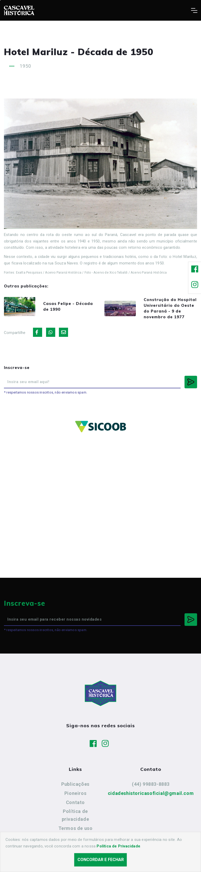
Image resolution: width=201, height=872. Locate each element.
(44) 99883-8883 (151, 784)
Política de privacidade (75, 815)
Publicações (75, 784)
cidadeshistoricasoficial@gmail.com (151, 793)
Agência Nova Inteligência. (163, 861)
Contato (75, 802)
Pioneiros (75, 793)
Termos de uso (75, 828)
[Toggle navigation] (194, 10)
